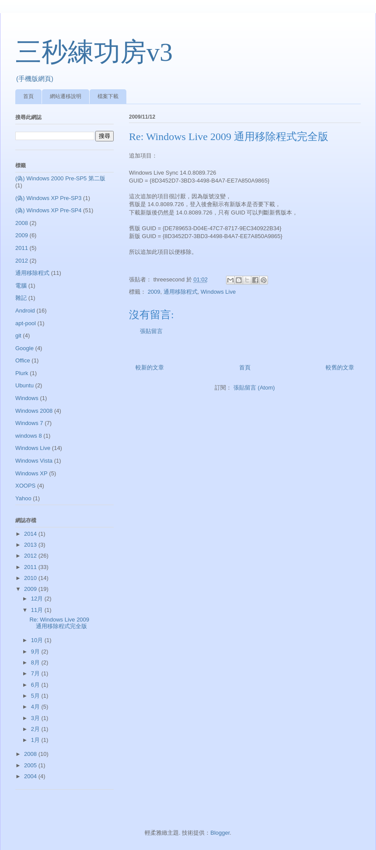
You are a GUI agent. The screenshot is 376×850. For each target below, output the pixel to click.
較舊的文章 (340, 367)
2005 (31, 765)
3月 (36, 718)
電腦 (21, 285)
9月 (36, 651)
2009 (154, 291)
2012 (21, 260)
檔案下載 (107, 96)
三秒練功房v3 (94, 52)
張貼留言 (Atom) (254, 387)
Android (25, 310)
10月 (38, 640)
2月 (36, 729)
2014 (31, 533)
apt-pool (25, 323)
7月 (36, 673)
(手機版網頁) (34, 78)
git (18, 335)
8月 (36, 662)
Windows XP (31, 473)
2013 (31, 544)
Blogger (220, 832)
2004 (31, 776)
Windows (26, 398)
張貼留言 (151, 331)
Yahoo (23, 498)
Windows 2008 (33, 410)
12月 (38, 598)
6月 (36, 684)
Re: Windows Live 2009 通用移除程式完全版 (59, 623)
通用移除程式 (181, 291)
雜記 (21, 298)
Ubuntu (24, 385)
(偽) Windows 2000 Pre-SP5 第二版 (60, 178)
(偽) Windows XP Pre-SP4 (48, 210)
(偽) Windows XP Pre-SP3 (48, 198)
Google (24, 348)
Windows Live (218, 291)
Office (22, 360)
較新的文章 (150, 367)
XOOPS (25, 485)
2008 (21, 223)
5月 (36, 695)
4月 (36, 706)
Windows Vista (33, 460)
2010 (31, 578)
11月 (38, 610)
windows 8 (28, 435)
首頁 (28, 96)
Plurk (21, 373)
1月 (36, 740)
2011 (21, 248)
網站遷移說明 (65, 96)
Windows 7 (29, 423)
